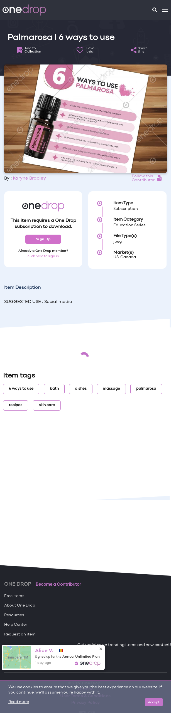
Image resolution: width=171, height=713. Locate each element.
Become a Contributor (58, 585)
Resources (14, 615)
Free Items (14, 596)
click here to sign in (43, 256)
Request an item (20, 634)
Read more (18, 702)
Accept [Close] (154, 702)
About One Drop (19, 605)
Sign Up (43, 239)
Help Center (15, 625)
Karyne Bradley (29, 178)
